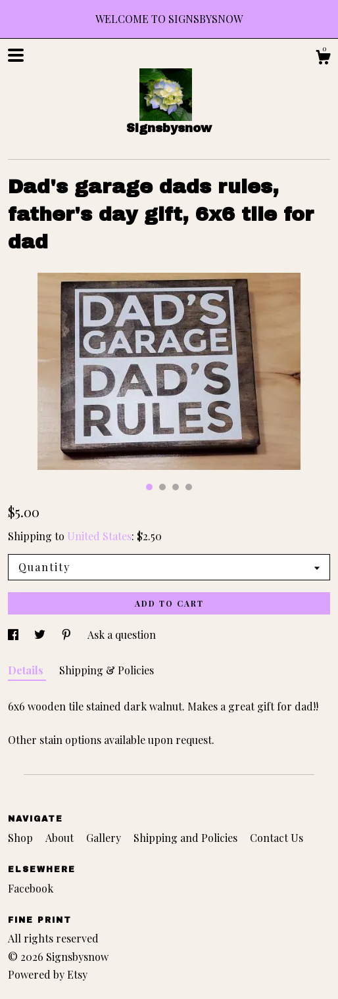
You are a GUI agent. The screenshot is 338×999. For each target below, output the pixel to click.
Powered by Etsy (47, 974)
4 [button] (188, 487)
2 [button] (162, 487)
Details (27, 670)
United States (99, 536)
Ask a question (121, 634)
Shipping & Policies (106, 670)
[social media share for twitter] (41, 634)
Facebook (30, 888)
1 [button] (149, 487)
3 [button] (175, 487)
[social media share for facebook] (14, 634)
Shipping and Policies (186, 838)
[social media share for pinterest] (67, 634)
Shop (22, 838)
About (60, 838)
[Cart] (323, 59)
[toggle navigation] (16, 55)
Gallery (105, 838)
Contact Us (276, 838)
